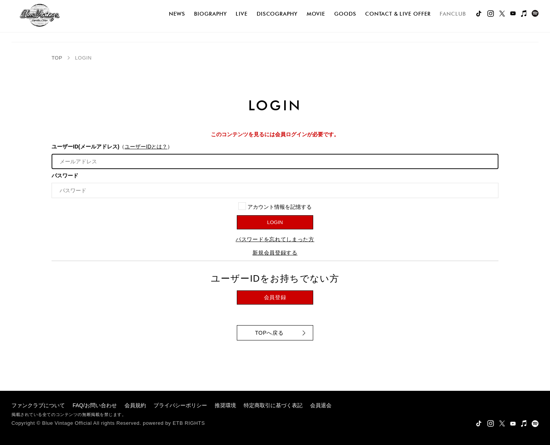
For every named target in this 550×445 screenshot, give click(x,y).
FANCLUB (453, 14)
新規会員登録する (275, 253)
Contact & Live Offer (397, 14)
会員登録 (275, 297)
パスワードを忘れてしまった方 (275, 239)
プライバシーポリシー (180, 405)
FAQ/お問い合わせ (95, 405)
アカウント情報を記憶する (275, 206)
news (177, 14)
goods (345, 14)
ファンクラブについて (38, 405)
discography (277, 14)
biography (210, 14)
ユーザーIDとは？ (146, 146)
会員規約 (135, 405)
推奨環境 (225, 405)
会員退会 (321, 405)
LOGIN (275, 222)
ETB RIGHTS (189, 423)
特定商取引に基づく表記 (273, 405)
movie (316, 14)
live (241, 14)
